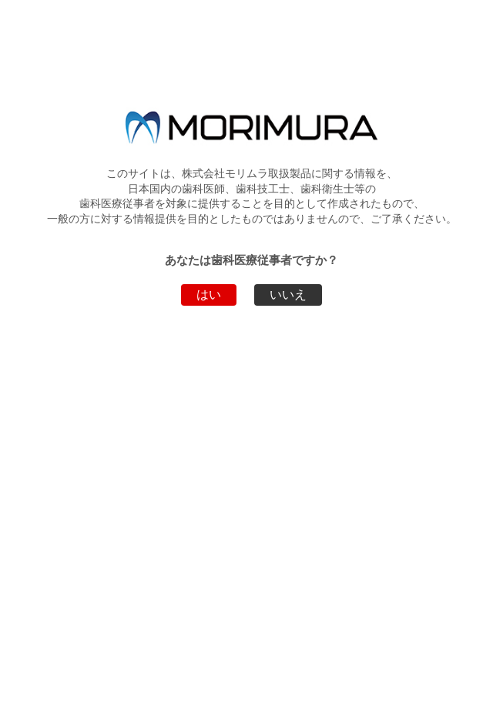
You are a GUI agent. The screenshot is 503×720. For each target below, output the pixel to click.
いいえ (288, 294)
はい (208, 294)
